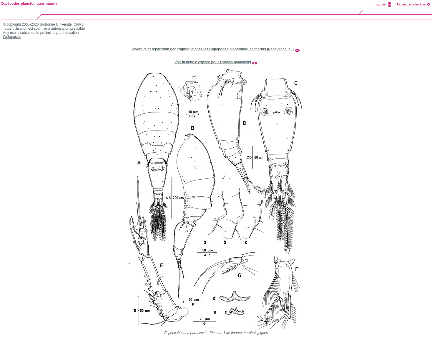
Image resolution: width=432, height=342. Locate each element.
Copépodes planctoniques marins (29, 3)
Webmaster (12, 37)
